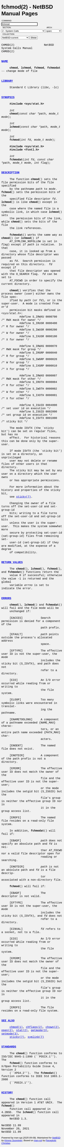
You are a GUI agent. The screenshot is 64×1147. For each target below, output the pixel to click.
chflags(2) (34, 1027)
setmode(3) (9, 1034)
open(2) (7, 1030)
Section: (8, 27)
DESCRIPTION (10, 173)
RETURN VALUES (12, 562)
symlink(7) (36, 1037)
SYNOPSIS (8, 97)
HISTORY (7, 1093)
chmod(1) (16, 1027)
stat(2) (21, 1030)
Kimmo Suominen (13, 1140)
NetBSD (56, 1137)
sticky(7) (23, 497)
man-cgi (38, 1140)
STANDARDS (8, 1047)
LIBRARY (7, 81)
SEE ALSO (8, 1021)
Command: (8, 21)
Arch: (51, 27)
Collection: (9, 34)
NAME (4, 61)
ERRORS (6, 598)
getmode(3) (39, 1030)
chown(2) (52, 1027)
